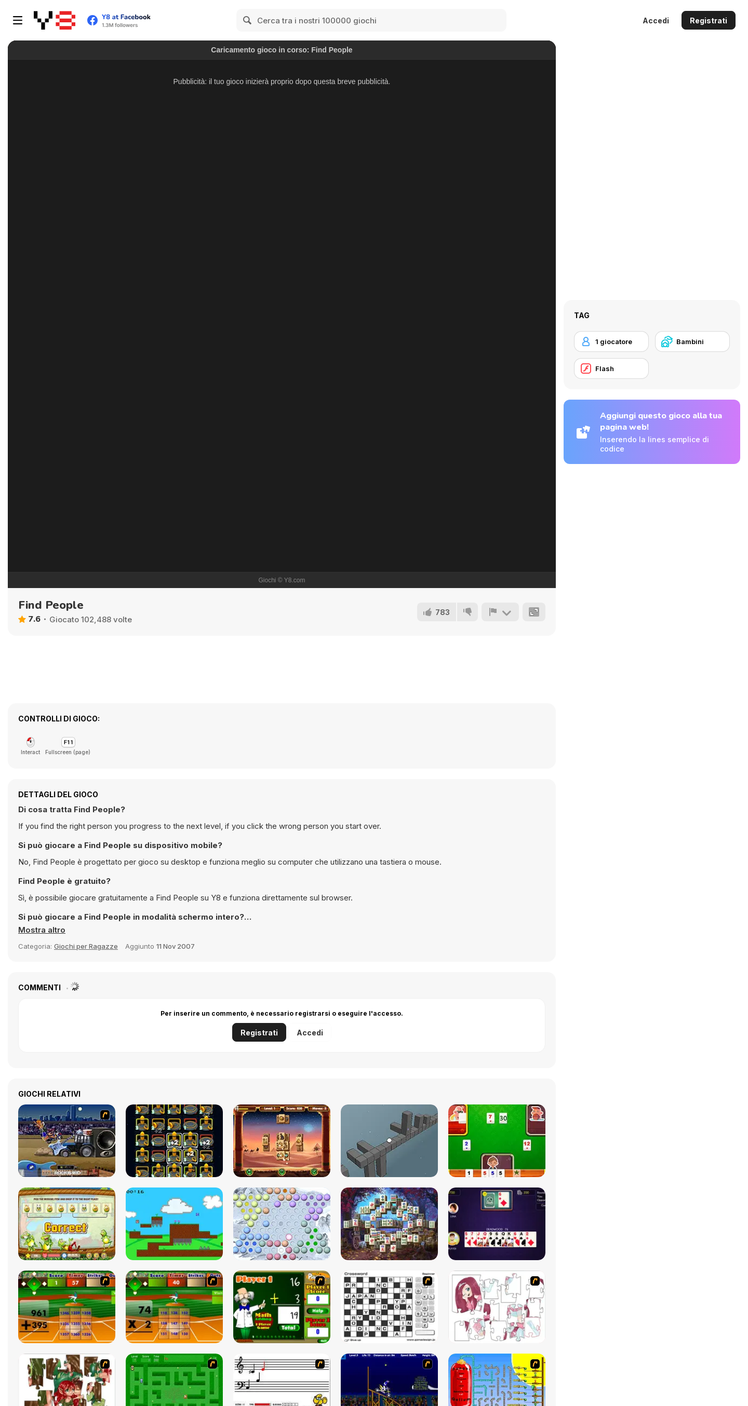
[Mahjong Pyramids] (281, 1140)
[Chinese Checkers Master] (281, 1223)
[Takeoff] (174, 1140)
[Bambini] (692, 341)
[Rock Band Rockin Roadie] (66, 1140)
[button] (41, 930)
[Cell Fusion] (174, 1223)
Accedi (656, 20)
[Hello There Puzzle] (496, 1307)
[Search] (247, 20)
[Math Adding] (281, 1307)
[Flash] (611, 368)
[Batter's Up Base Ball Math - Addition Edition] (66, 1307)
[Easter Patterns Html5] (66, 1223)
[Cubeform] (389, 1140)
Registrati (708, 20)
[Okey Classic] (496, 1140)
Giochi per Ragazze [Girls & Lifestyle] (86, 946)
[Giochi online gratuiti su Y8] (54, 20)
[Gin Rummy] (496, 1223)
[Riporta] (500, 612)
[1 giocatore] (611, 341)
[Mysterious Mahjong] (389, 1223)
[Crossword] (389, 1307)
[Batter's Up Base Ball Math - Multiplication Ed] (174, 1307)
